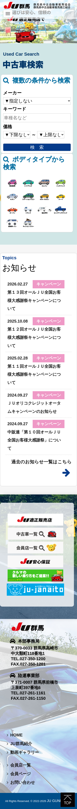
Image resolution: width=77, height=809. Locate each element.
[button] (6, 23)
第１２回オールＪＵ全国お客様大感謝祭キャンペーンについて (34, 337)
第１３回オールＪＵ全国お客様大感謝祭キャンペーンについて (34, 300)
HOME (15, 735)
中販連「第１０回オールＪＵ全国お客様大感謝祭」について (34, 440)
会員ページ (19, 773)
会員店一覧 (19, 765)
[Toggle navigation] (7, 13)
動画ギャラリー (23, 752)
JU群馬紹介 (19, 743)
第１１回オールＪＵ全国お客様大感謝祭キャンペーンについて (34, 374)
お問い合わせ (21, 782)
